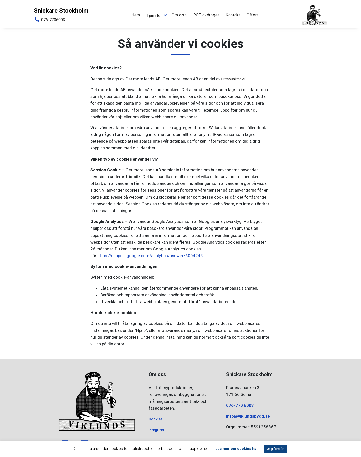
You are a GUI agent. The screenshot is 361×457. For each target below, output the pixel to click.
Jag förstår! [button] (275, 449)
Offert (252, 15)
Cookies (156, 419)
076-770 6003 (240, 405)
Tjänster (154, 15)
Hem (135, 15)
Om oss (179, 15)
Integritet (156, 430)
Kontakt (233, 15)
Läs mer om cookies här (236, 448)
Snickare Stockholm (61, 10)
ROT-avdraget (206, 15)
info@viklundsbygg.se (248, 416)
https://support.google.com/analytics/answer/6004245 (150, 255)
